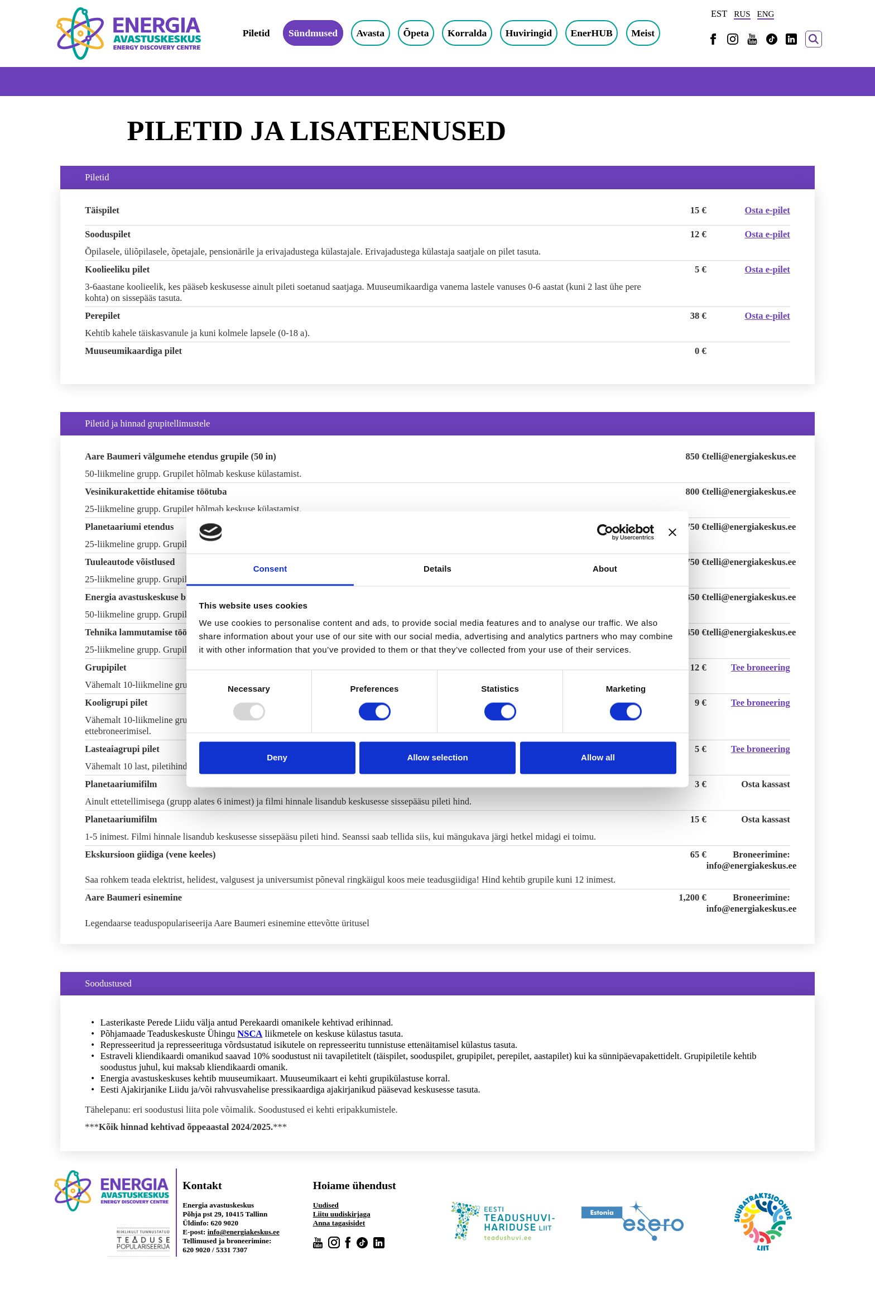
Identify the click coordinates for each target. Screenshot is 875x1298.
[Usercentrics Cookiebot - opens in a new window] (605, 532)
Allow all (598, 758)
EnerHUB (592, 33)
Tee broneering (760, 667)
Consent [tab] (270, 569)
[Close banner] (672, 532)
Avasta (371, 33)
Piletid (256, 33)
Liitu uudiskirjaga (342, 1214)
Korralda (467, 33)
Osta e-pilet (767, 210)
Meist (643, 33)
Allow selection (437, 758)
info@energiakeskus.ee (244, 1232)
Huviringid (529, 33)
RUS (742, 13)
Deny (277, 758)
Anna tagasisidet (339, 1223)
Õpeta (416, 33)
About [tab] (605, 569)
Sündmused (313, 33)
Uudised (326, 1205)
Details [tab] (437, 569)
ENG (766, 13)
